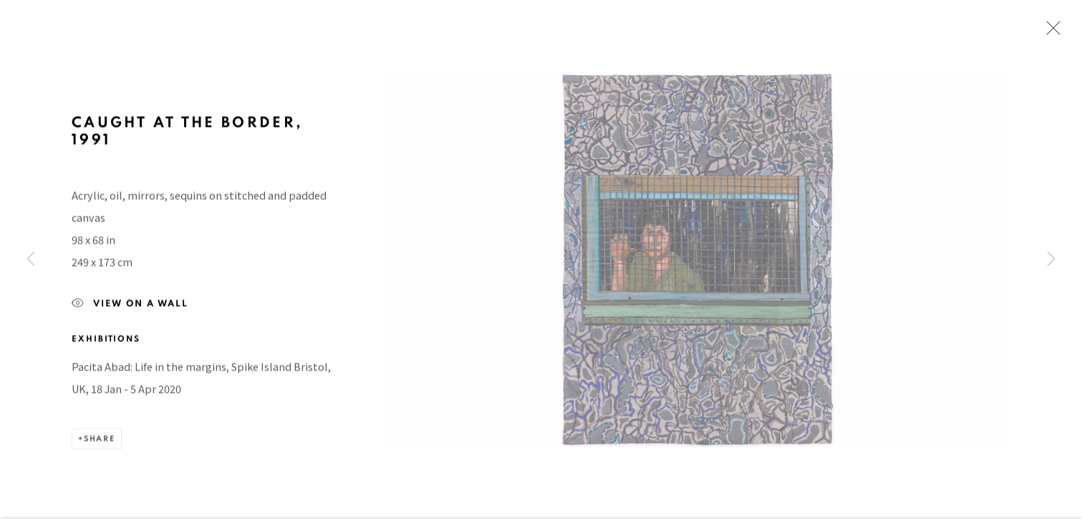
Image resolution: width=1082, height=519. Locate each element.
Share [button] (99, 443)
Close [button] (1050, 32)
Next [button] (1051, 260)
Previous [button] (31, 260)
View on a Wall (130, 309)
